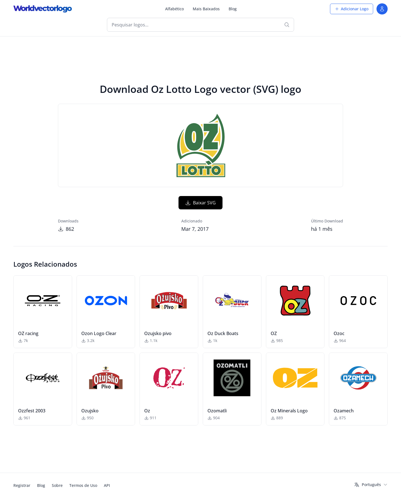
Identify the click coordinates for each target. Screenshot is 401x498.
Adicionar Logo (351, 8)
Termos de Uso (83, 485)
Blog (233, 8)
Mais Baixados (206, 8)
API (107, 485)
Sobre (57, 485)
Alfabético (174, 8)
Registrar (21, 485)
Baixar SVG (200, 203)
